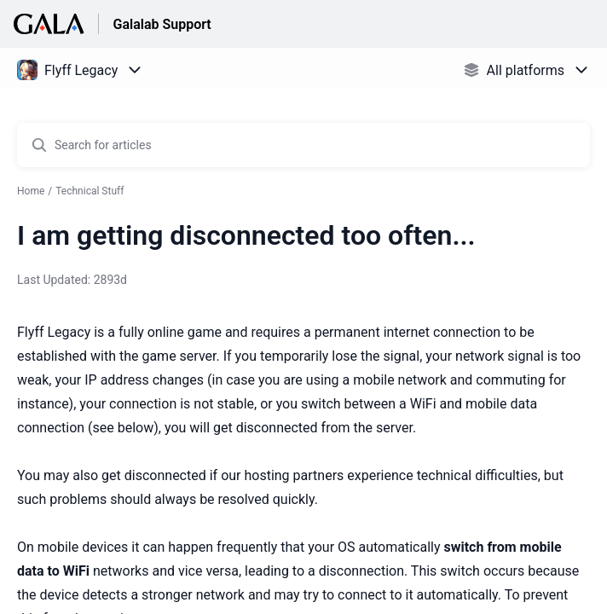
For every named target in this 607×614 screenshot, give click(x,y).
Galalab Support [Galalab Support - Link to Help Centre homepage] (162, 24)
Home (30, 191)
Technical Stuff (89, 191)
